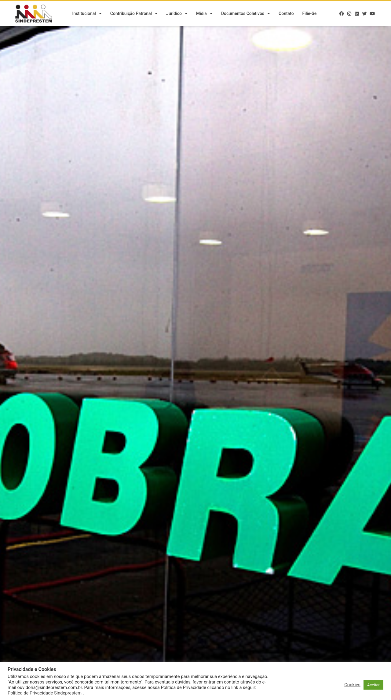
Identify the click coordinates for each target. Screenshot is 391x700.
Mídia (204, 14)
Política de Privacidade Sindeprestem (45, 693)
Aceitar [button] (373, 685)
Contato (286, 13)
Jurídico (177, 14)
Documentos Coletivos (245, 14)
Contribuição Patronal (134, 14)
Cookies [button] (352, 684)
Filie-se (309, 13)
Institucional (86, 14)
